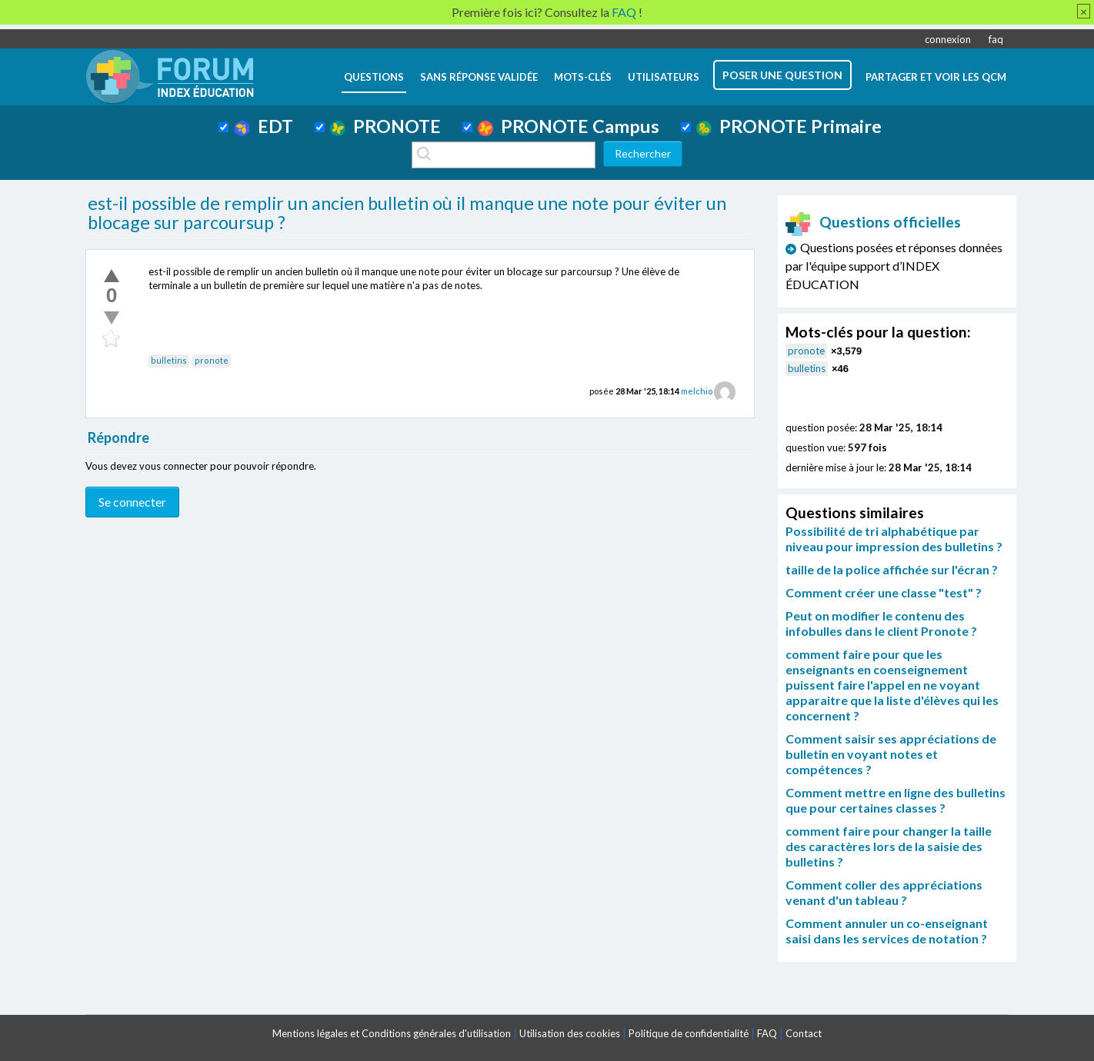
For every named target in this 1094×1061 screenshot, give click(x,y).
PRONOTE (385, 126)
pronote (211, 360)
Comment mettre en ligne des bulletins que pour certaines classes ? (895, 800)
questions (374, 77)
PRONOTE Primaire (789, 126)
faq (996, 39)
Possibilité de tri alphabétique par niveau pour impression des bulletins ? (893, 539)
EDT (263, 126)
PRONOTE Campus (568, 126)
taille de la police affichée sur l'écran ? (891, 569)
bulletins (169, 360)
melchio (696, 391)
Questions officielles (873, 222)
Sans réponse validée (479, 77)
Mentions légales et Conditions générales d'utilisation (391, 1033)
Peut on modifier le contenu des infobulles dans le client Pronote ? (881, 623)
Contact (803, 1033)
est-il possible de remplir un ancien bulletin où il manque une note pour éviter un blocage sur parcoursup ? (407, 213)
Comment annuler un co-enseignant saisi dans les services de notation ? (886, 931)
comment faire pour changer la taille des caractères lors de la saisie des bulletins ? (888, 846)
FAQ (767, 1033)
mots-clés (583, 77)
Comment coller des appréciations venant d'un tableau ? (883, 892)
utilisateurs (663, 77)
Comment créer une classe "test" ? (883, 592)
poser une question (782, 74)
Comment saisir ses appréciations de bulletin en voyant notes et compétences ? (890, 754)
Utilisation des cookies (569, 1033)
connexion (948, 39)
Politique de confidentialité (689, 1033)
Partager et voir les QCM (936, 77)
